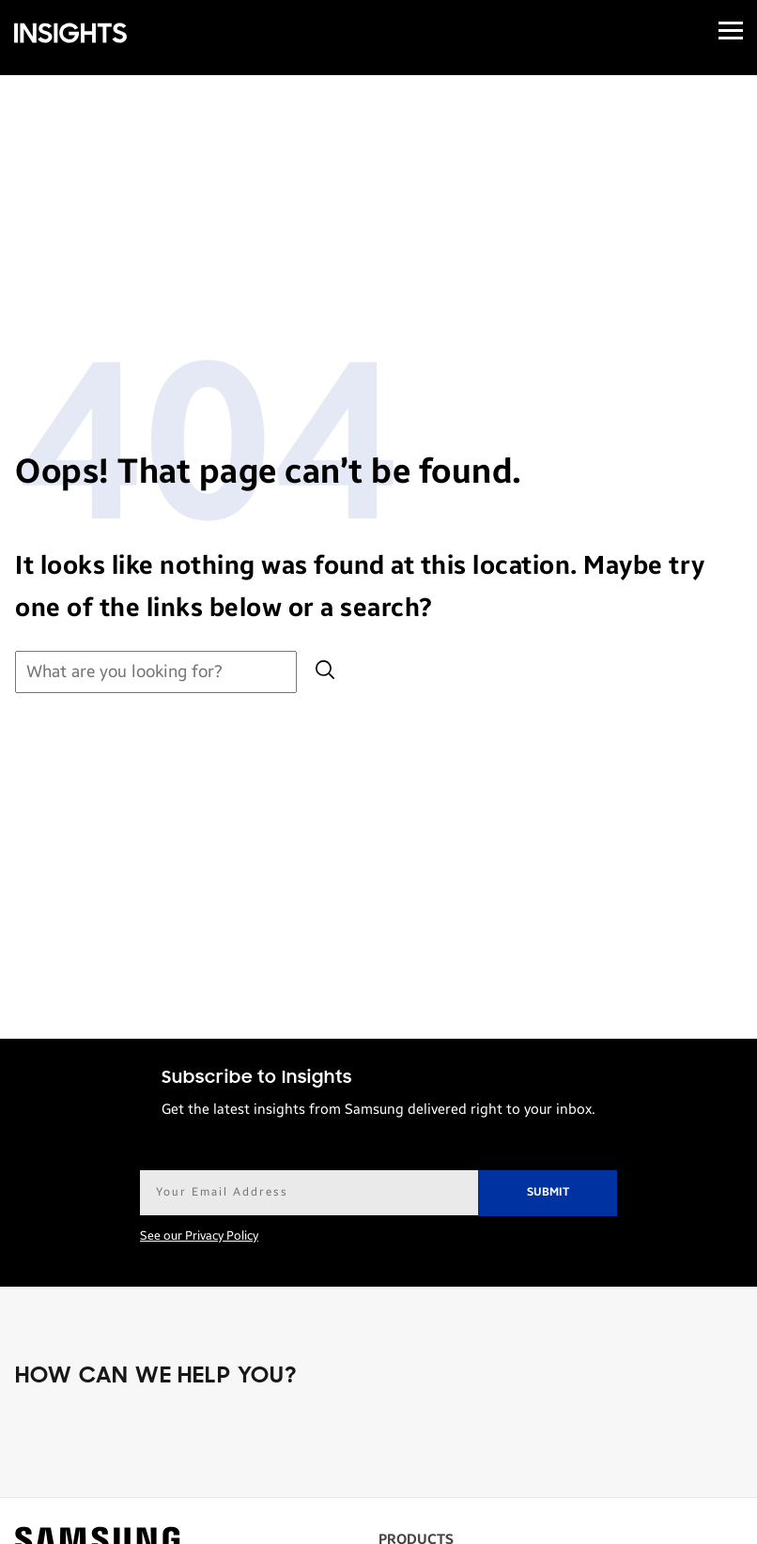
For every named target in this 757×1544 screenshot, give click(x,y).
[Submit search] (325, 672)
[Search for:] (156, 672)
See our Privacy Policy (199, 1235)
